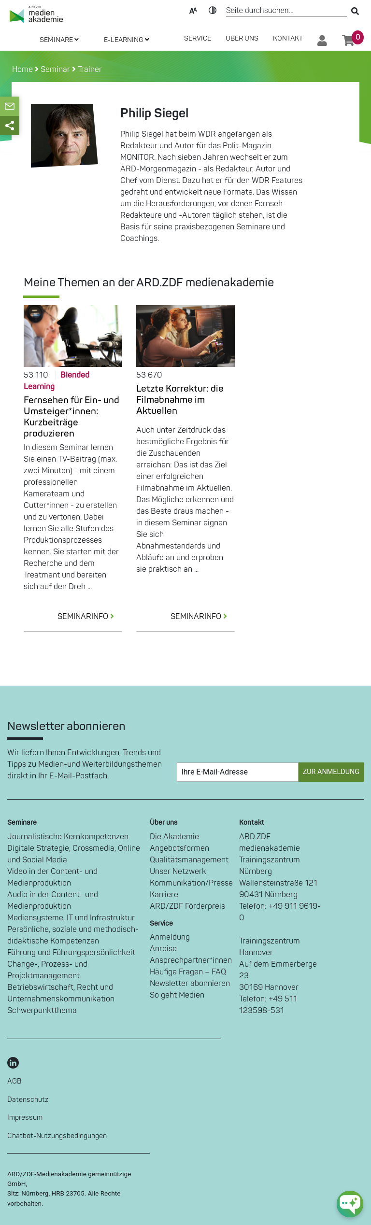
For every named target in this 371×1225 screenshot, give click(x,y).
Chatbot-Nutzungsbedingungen (57, 1136)
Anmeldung (170, 937)
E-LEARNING (126, 40)
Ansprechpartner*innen (191, 960)
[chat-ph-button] (350, 1204)
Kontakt (288, 38)
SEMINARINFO (89, 616)
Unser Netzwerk (178, 871)
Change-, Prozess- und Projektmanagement (47, 970)
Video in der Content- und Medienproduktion (52, 877)
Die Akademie (174, 837)
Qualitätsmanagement (189, 860)
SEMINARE (59, 40)
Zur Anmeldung (331, 772)
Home (23, 69)
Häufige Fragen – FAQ (188, 972)
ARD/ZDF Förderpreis (187, 906)
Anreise (163, 949)
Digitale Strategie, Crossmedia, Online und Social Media (73, 854)
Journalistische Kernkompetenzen (67, 837)
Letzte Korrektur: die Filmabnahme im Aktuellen (180, 400)
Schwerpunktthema (42, 1010)
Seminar (55, 69)
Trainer (90, 69)
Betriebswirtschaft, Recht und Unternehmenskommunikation (60, 993)
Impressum (25, 1117)
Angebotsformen (179, 848)
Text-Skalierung (193, 9)
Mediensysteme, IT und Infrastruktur (71, 918)
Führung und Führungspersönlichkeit (71, 952)
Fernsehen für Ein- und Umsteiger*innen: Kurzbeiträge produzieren (71, 416)
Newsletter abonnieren (190, 983)
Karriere (164, 895)
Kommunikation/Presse (191, 883)
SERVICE (197, 38)
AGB (14, 1081)
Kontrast (212, 9)
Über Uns (242, 38)
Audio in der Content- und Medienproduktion (52, 900)
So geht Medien (177, 995)
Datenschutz (27, 1100)
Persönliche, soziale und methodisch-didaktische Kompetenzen (73, 935)
